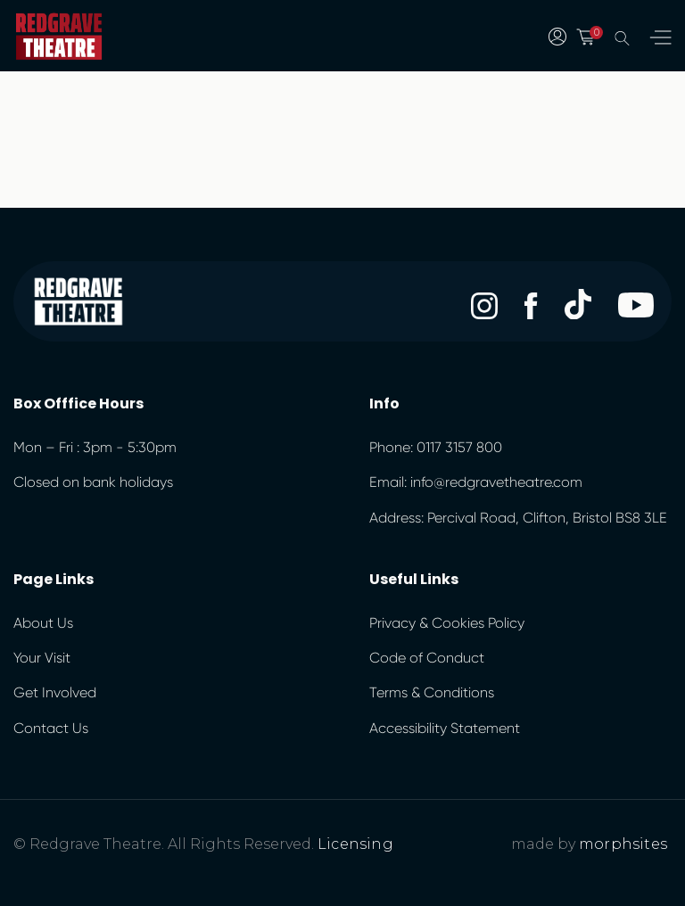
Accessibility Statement (444, 728)
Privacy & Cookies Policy (446, 622)
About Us (43, 622)
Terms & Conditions (431, 692)
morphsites (623, 844)
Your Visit (41, 657)
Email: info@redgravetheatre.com (475, 482)
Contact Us (50, 728)
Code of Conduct (426, 657)
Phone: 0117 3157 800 (435, 447)
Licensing (355, 844)
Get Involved (54, 692)
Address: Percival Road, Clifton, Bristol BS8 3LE (518, 517)
